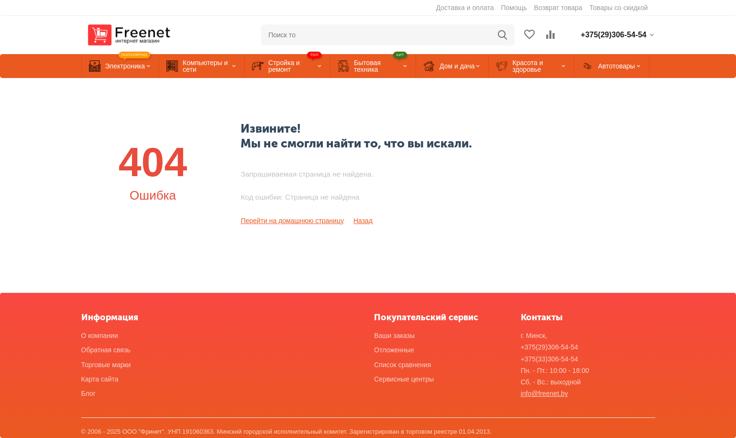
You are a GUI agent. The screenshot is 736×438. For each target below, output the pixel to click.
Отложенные (394, 350)
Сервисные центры (404, 379)
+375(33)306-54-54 (549, 359)
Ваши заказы (394, 335)
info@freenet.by (544, 393)
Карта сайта (100, 379)
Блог (88, 393)
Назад (363, 221)
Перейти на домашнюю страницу (292, 221)
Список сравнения (402, 365)
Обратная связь (106, 350)
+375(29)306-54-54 (549, 347)
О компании (99, 335)
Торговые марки (106, 365)
